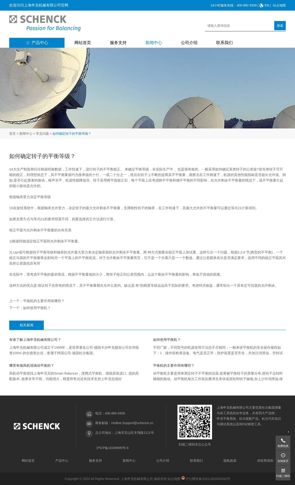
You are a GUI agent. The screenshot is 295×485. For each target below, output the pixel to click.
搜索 (280, 25)
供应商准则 (265, 460)
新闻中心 (153, 42)
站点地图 (279, 5)
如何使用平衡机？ (37, 308)
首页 (12, 133)
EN (267, 5)
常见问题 (42, 133)
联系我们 (224, 42)
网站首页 (82, 42)
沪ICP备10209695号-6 (112, 448)
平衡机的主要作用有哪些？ (44, 301)
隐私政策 (230, 460)
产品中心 (37, 42)
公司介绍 (189, 42)
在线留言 (283, 461)
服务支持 (118, 42)
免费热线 (283, 446)
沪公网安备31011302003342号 (208, 479)
